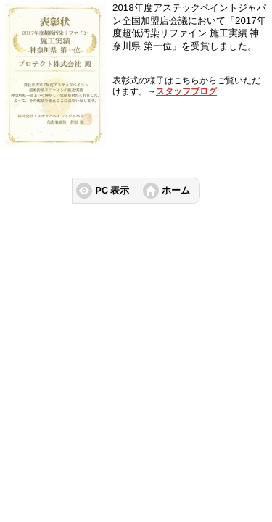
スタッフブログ (186, 91)
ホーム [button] (176, 191)
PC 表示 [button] (113, 191)
